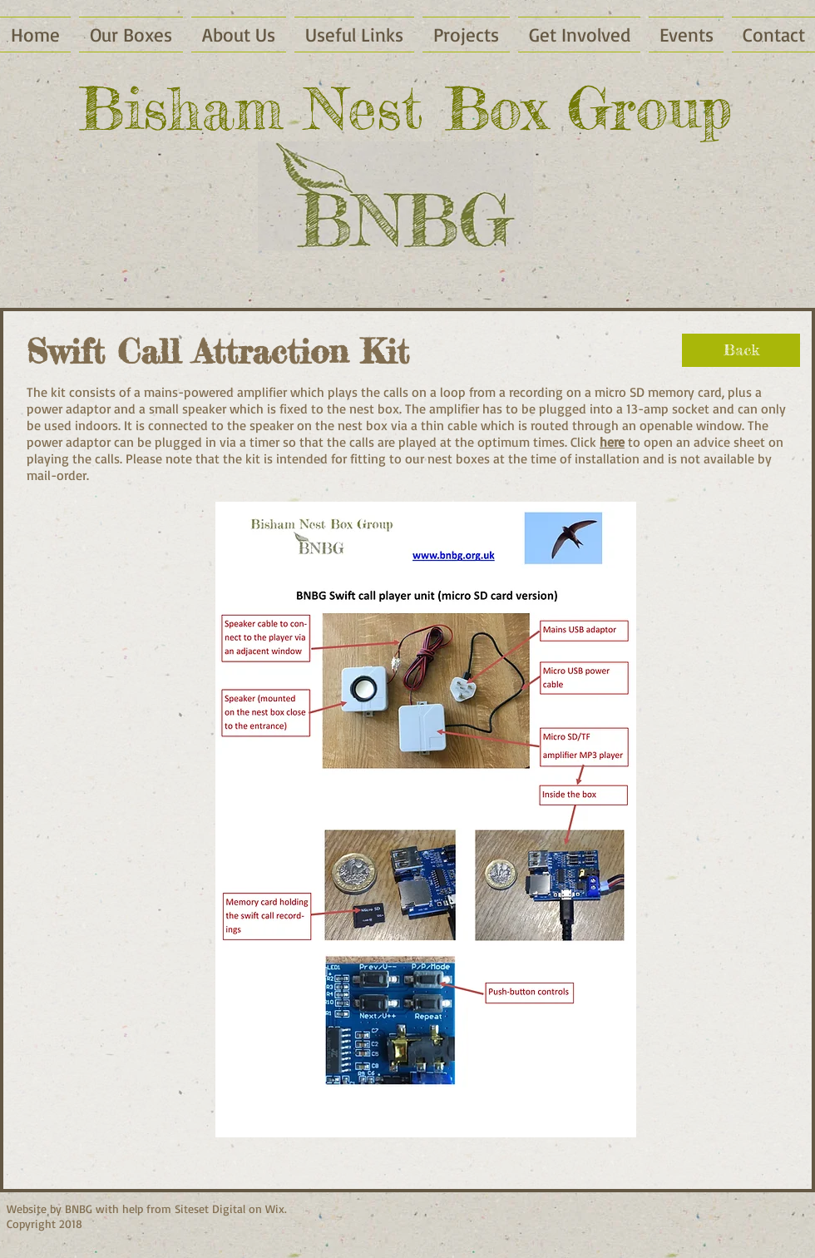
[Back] (741, 350)
